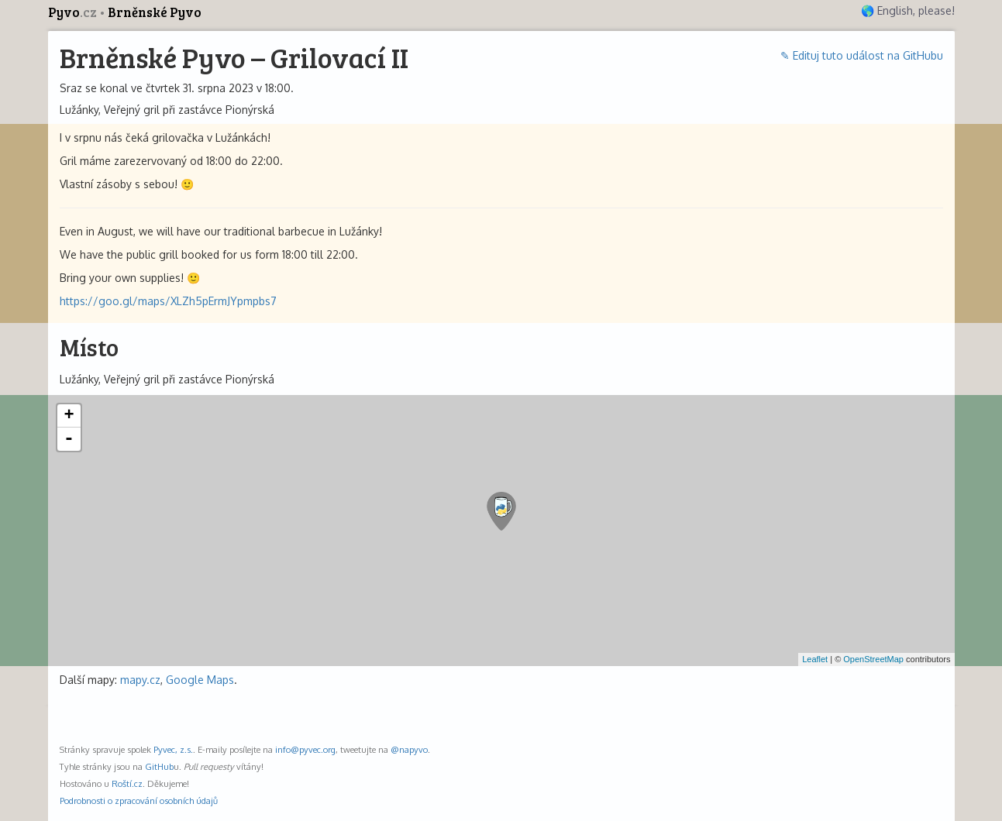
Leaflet (815, 659)
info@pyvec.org (305, 749)
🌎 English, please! (908, 10)
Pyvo (73, 12)
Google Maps (200, 679)
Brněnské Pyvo (154, 12)
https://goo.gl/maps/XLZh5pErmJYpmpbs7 (168, 300)
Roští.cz (127, 783)
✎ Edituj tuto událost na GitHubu (861, 55)
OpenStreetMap (873, 659)
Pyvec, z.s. (173, 749)
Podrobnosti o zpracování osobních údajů (139, 800)
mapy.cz (140, 679)
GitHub (159, 766)
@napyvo (409, 749)
